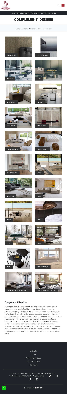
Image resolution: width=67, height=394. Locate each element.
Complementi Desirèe (48, 13)
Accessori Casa (22, 13)
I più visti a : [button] (47, 29)
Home (13, 13)
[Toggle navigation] (63, 5)
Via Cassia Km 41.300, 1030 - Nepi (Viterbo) (26, 376)
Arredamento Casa (33, 358)
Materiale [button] (33, 29)
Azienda (33, 351)
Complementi (34, 13)
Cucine (33, 354)
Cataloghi (33, 365)
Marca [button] (17, 29)
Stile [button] (39, 29)
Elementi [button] (24, 29)
